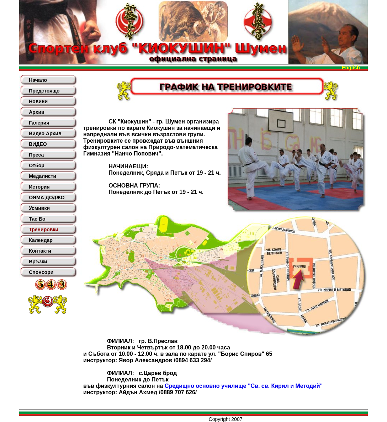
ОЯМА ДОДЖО (46, 197)
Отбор (36, 165)
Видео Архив (45, 133)
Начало (38, 80)
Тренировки (43, 229)
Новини (38, 101)
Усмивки (39, 208)
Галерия (39, 123)
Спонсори (41, 272)
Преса (36, 155)
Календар (41, 240)
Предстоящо (44, 91)
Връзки (38, 261)
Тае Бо (37, 219)
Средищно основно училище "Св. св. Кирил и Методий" (244, 386)
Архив (36, 112)
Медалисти (42, 176)
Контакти (40, 251)
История (39, 187)
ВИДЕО (38, 144)
